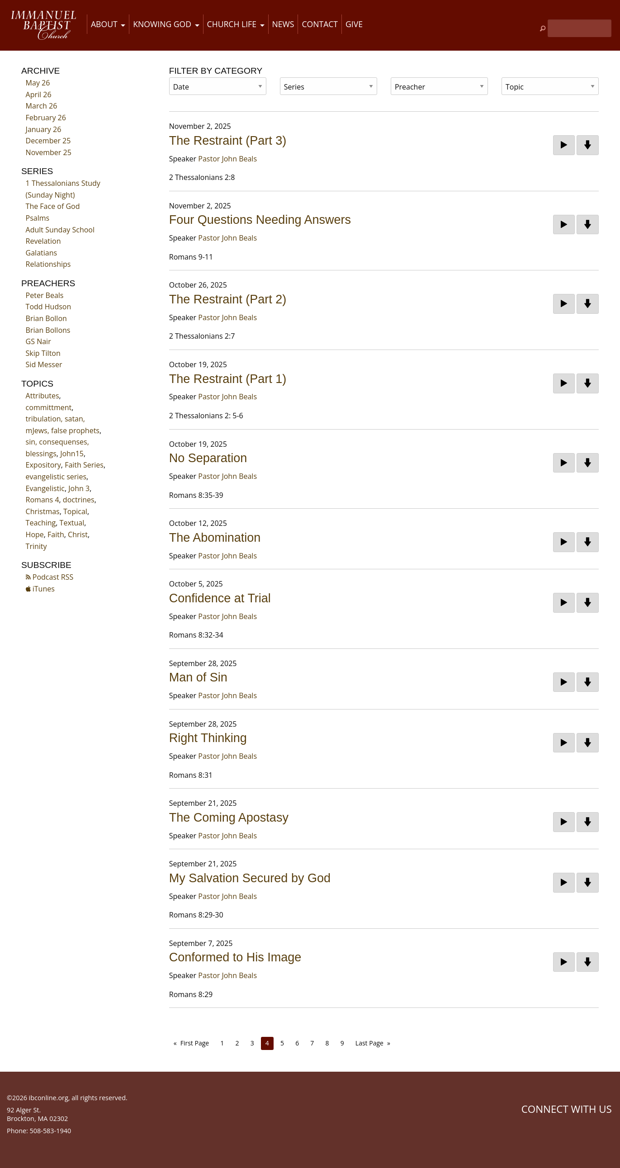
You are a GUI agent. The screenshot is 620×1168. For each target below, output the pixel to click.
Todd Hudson (48, 307)
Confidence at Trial (220, 598)
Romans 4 (42, 500)
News (283, 24)
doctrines (79, 500)
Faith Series (84, 465)
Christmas (43, 511)
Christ (78, 534)
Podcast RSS (50, 577)
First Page (194, 1043)
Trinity (36, 546)
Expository (43, 465)
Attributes (42, 396)
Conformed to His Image (235, 957)
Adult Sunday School (60, 230)
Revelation (43, 241)
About (104, 24)
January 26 (44, 129)
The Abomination (215, 537)
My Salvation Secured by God (250, 878)
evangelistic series (56, 477)
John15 (72, 454)
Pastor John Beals (227, 159)
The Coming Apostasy (229, 817)
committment (49, 407)
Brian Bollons (48, 330)
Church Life (231, 24)
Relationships (48, 264)
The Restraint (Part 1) (228, 379)
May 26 (38, 83)
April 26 (39, 94)
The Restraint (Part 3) (228, 140)
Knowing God (162, 24)
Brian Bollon (46, 318)
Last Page (369, 1043)
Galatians (41, 253)
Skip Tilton (43, 353)
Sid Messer (44, 364)
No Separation (208, 458)
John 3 (79, 488)
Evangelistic (45, 488)
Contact (320, 24)
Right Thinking (208, 738)
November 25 (48, 152)
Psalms (38, 218)
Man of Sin (198, 677)
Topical (75, 511)
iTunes (40, 589)
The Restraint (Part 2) (228, 299)
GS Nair (38, 341)
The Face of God (53, 206)
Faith (55, 534)
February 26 (46, 118)
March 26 (41, 106)
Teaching (41, 523)
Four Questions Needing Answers (260, 220)
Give (354, 24)
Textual (72, 523)
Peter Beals (45, 295)
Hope (35, 534)
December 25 (48, 141)
